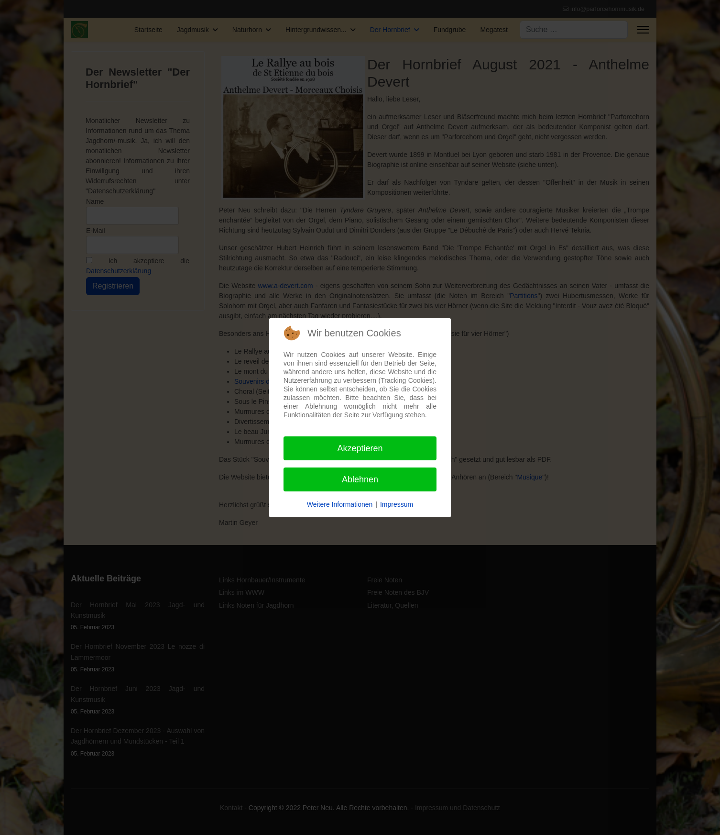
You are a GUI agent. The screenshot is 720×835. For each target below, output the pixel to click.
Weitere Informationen (339, 504)
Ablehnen (360, 479)
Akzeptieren (359, 448)
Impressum (396, 504)
